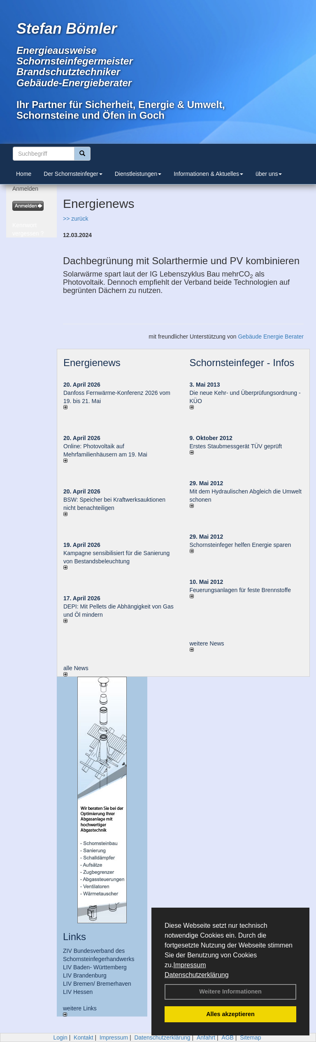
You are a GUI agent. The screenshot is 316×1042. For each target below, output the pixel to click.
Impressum (189, 964)
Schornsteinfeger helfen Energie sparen (240, 545)
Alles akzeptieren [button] (230, 1014)
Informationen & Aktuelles (208, 174)
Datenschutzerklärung (197, 974)
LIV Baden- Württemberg (95, 967)
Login (60, 1037)
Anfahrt (206, 1037)
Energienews (92, 362)
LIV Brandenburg (85, 975)
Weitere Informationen (230, 991)
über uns (269, 174)
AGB (227, 1037)
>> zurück (75, 218)
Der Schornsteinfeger (73, 174)
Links (74, 936)
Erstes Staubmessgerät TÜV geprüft (236, 446)
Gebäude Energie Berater (271, 336)
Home (23, 174)
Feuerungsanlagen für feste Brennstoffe (240, 590)
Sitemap (250, 1037)
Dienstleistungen (138, 174)
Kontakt (83, 1037)
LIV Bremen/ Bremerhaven (97, 983)
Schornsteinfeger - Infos (242, 362)
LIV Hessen (78, 992)
